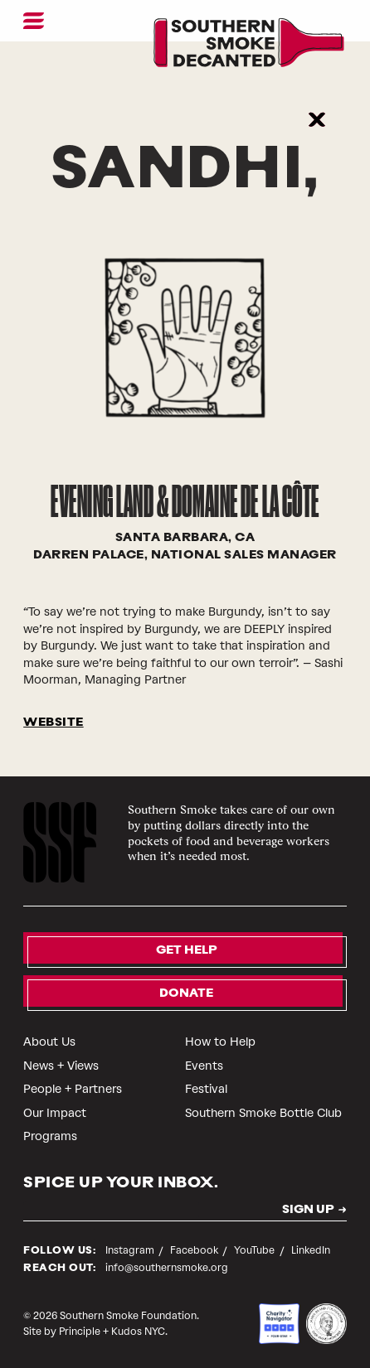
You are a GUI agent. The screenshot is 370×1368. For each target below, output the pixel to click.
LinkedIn (310, 1250)
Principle (79, 1331)
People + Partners (72, 1089)
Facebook (195, 1250)
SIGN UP (308, 1210)
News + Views (61, 1066)
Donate (186, 994)
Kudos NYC (138, 1331)
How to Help (220, 1042)
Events (204, 1066)
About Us (49, 1042)
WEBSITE (53, 723)
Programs (50, 1136)
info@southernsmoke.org (166, 1268)
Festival (206, 1089)
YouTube (255, 1250)
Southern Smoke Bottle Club (263, 1113)
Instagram (131, 1250)
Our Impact (54, 1113)
